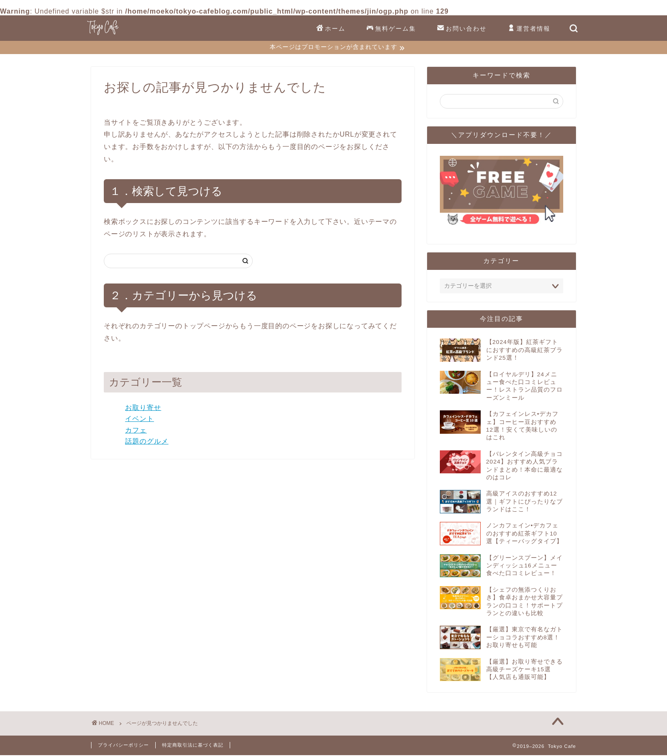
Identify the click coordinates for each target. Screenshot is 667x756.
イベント (139, 419)
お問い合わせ (462, 28)
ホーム (330, 28)
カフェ (136, 431)
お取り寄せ (143, 408)
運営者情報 (529, 28)
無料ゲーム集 (391, 28)
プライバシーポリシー (123, 745)
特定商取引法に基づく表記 (192, 745)
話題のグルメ (146, 442)
